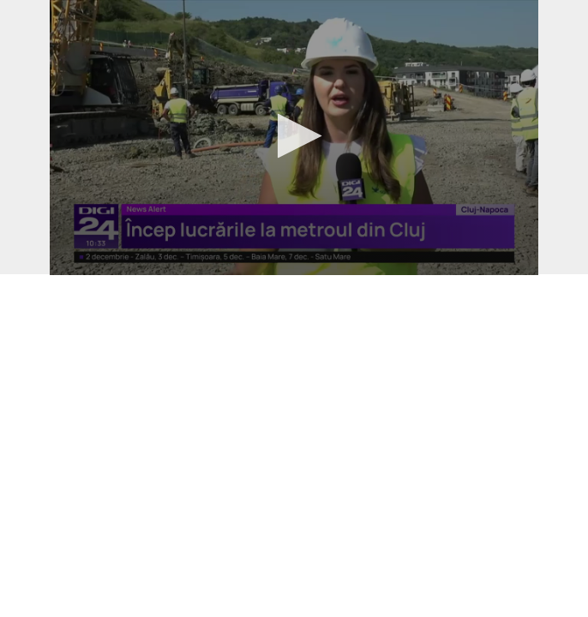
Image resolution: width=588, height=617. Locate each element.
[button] (294, 136)
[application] (294, 137)
